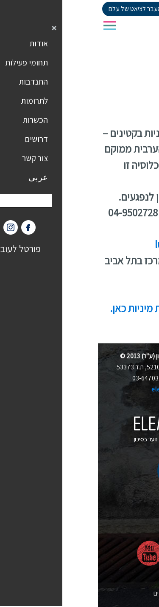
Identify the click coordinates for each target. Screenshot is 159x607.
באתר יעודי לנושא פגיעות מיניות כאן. (83, 308)
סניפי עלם (113, 81)
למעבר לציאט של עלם (39, 8)
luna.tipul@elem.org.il (106, 244)
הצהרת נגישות (79, 581)
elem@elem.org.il (79, 389)
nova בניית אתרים (80, 593)
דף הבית (144, 81)
